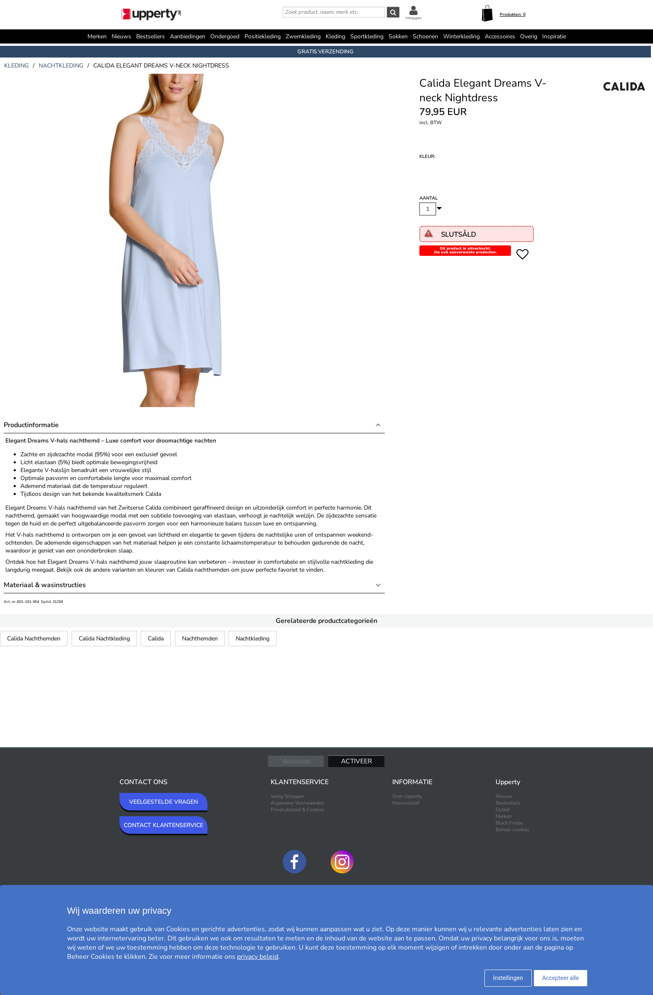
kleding (16, 66)
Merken (97, 36)
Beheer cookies (512, 829)
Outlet (503, 809)
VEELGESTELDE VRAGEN (163, 802)
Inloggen (413, 17)
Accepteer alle (560, 978)
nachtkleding (61, 66)
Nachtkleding (252, 638)
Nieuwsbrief (405, 803)
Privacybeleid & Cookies (297, 809)
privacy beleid (257, 956)
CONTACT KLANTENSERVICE (163, 825)
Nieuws (121, 36)
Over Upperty (407, 796)
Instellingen (508, 978)
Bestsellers (150, 36)
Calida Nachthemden (33, 638)
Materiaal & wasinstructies (45, 585)
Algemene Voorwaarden (297, 803)
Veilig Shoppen (287, 796)
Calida (156, 638)
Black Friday (509, 823)
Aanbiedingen (187, 36)
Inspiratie (554, 36)
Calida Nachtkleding (104, 638)
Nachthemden (200, 638)
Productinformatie (31, 425)
